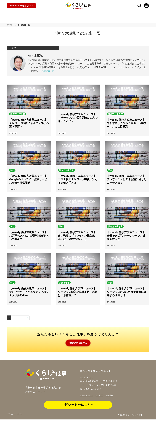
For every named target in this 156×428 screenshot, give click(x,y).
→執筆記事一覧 (48, 74)
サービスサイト (87, 402)
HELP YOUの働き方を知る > (21, 6)
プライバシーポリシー (17, 423)
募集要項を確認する (78, 349)
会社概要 (101, 402)
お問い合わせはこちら (78, 412)
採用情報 (113, 402)
